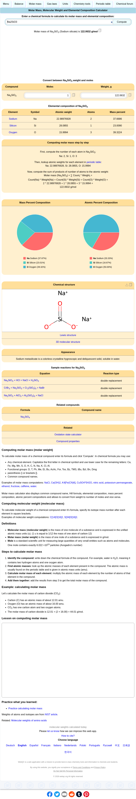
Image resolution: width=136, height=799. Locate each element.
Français (45, 745)
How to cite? (68, 736)
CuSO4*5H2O (84, 482)
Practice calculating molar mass (25, 708)
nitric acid (98, 482)
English (22, 745)
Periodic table (103, 4)
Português (94, 745)
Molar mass (35, 4)
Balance (19, 4)
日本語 (126, 745)
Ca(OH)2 (56, 482)
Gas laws (52, 4)
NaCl (47, 482)
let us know (53, 731)
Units (65, 4)
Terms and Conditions (81, 767)
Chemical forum (124, 4)
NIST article (51, 714)
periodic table (94, 162)
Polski (83, 745)
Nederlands (70, 745)
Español (33, 745)
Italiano (57, 745)
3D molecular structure (68, 342)
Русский (107, 745)
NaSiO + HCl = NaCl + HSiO (21, 380)
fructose (15, 486)
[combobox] (68, 22)
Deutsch (10, 745)
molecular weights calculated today (68, 727)
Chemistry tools (82, 4)
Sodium (13, 119)
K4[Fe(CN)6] (69, 482)
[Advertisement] (68, 58)
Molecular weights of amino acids (29, 720)
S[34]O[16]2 (70, 517)
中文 (117, 745)
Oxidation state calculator (68, 434)
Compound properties (68, 441)
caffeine (25, 486)
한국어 (68, 752)
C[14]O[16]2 (56, 517)
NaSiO (25, 417)
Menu (6, 4)
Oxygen (13, 132)
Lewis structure (68, 335)
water (33, 486)
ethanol (6, 486)
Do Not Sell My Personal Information (68, 771)
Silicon (13, 125)
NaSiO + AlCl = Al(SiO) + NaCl (23, 395)
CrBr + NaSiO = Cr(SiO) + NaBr (24, 387)
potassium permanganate (118, 482)
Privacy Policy (99, 767)
